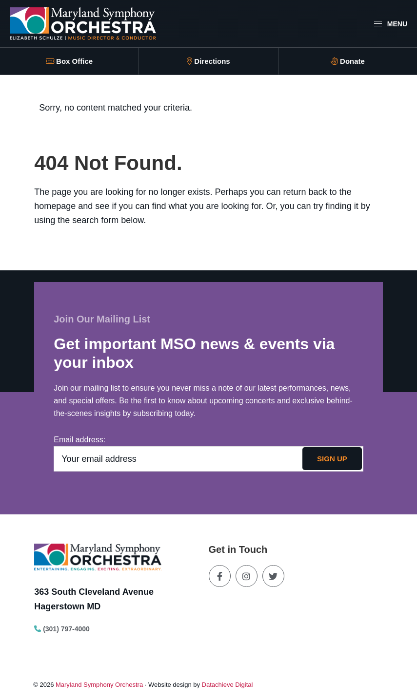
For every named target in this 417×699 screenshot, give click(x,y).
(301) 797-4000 (62, 629)
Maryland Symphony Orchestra (99, 684)
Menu (390, 24)
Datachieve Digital (227, 684)
